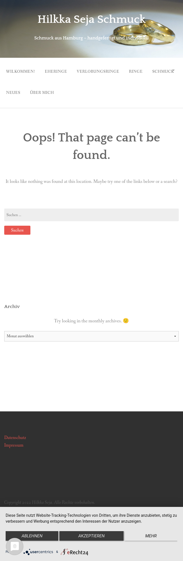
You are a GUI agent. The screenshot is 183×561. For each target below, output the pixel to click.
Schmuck (17, 88)
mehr (152, 535)
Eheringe (58, 70)
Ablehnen (31, 535)
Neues (53, 88)
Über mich (84, 88)
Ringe (143, 70)
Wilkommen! (20, 70)
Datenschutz (15, 432)
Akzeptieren (91, 535)
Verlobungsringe (103, 70)
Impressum (13, 440)
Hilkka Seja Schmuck (91, 19)
